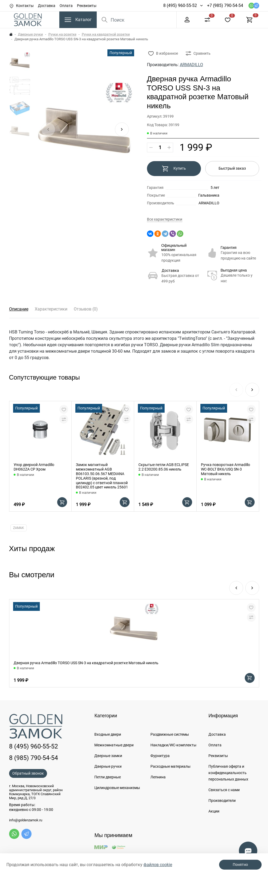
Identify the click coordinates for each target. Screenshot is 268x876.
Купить (174, 168)
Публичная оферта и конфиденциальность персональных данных (228, 772)
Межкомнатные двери (114, 745)
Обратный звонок (28, 773)
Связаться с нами (224, 790)
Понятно (240, 864)
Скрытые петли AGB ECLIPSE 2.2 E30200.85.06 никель (163, 467)
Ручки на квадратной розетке (106, 34)
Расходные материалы (170, 766)
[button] (122, 129)
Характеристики (51, 309)
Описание (18, 309)
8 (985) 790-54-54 (33, 758)
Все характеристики (164, 219)
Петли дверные (107, 777)
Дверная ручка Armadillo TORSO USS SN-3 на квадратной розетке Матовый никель (86, 663)
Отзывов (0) (86, 309)
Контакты (25, 5)
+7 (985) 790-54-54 (225, 5)
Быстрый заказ (232, 168)
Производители (222, 800)
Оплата (66, 5)
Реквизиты (86, 5)
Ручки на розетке (62, 34)
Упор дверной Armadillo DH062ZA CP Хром (34, 467)
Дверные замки (108, 756)
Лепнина (158, 777)
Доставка (46, 5)
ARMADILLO (191, 64)
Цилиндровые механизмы (117, 788)
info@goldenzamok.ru (25, 820)
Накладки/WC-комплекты (173, 745)
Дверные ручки (30, 34)
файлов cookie (157, 864)
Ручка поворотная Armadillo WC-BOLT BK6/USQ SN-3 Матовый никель (225, 469)
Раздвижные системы (169, 734)
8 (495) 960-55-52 (180, 5)
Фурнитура (160, 756)
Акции (213, 811)
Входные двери (107, 734)
